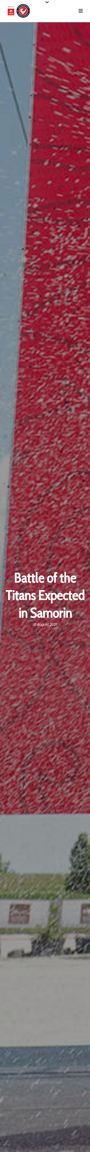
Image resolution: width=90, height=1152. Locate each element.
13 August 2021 (45, 624)
